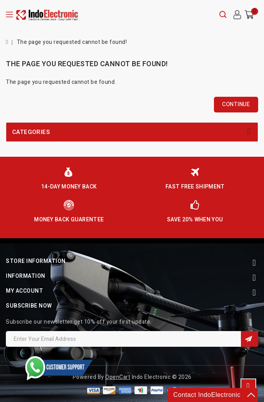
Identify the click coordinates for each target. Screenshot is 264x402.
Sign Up (249, 339)
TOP (248, 386)
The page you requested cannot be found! (72, 42)
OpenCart (117, 377)
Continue (236, 104)
